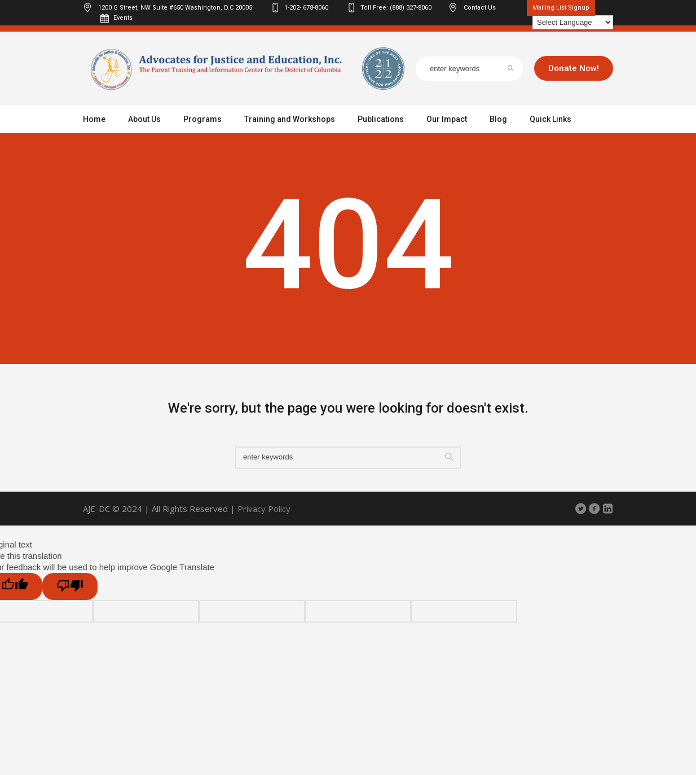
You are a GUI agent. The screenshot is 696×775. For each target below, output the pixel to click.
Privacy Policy (263, 508)
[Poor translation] (70, 586)
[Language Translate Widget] (572, 22)
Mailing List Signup (560, 7)
